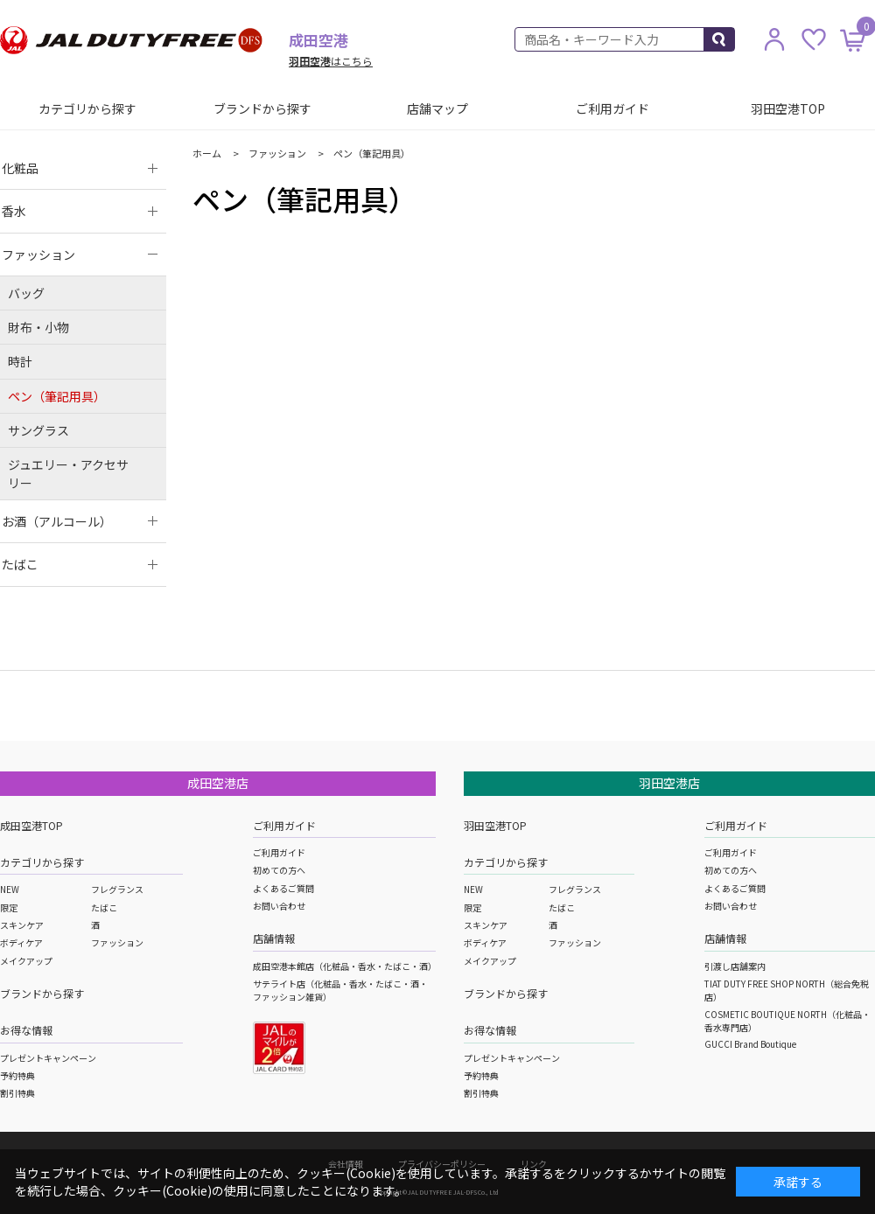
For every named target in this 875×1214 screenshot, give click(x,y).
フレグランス (117, 889)
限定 (9, 907)
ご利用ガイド (612, 108)
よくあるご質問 (283, 888)
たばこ (104, 907)
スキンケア (22, 924)
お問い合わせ (279, 905)
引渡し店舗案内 (735, 966)
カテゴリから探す (87, 108)
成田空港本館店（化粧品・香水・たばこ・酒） (345, 966)
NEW (9, 889)
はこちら (331, 60)
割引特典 (17, 1092)
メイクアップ (26, 960)
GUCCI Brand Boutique (750, 1043)
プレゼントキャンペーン (48, 1057)
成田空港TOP (31, 825)
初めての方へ (279, 869)
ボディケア (21, 942)
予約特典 (17, 1075)
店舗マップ (437, 108)
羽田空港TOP (788, 108)
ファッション (117, 942)
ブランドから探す (263, 108)
